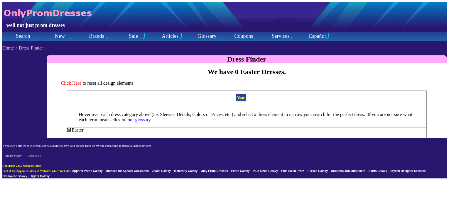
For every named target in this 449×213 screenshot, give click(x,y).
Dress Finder (31, 47)
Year (241, 97)
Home (8, 47)
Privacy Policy (13, 155)
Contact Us (34, 155)
